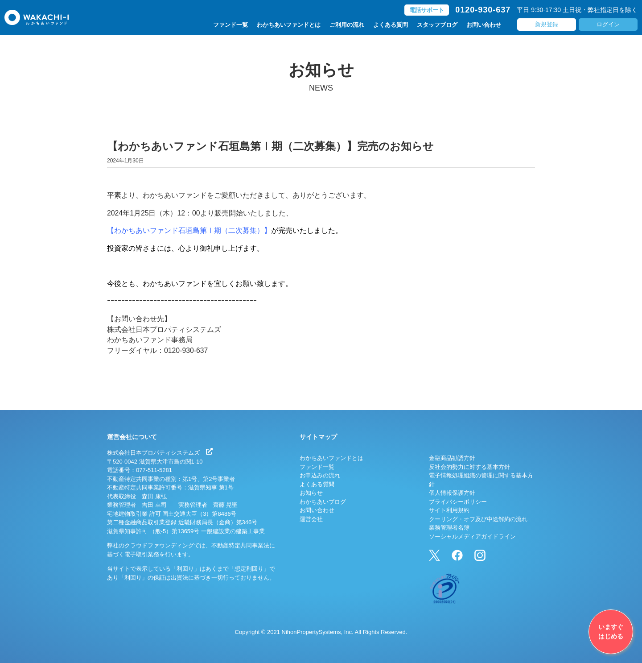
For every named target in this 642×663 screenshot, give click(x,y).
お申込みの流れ (320, 475)
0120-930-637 (482, 10)
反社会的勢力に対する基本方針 (469, 467)
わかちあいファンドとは (289, 25)
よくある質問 (390, 25)
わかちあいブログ (323, 501)
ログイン (608, 24)
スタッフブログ (437, 25)
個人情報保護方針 (452, 492)
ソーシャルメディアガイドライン (472, 536)
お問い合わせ (483, 25)
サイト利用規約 (449, 510)
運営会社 (311, 519)
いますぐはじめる (610, 631)
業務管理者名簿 (449, 527)
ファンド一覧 (230, 25)
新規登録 (546, 24)
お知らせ (311, 492)
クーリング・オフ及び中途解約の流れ (478, 519)
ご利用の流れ (346, 25)
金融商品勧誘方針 (452, 458)
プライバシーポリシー (458, 501)
